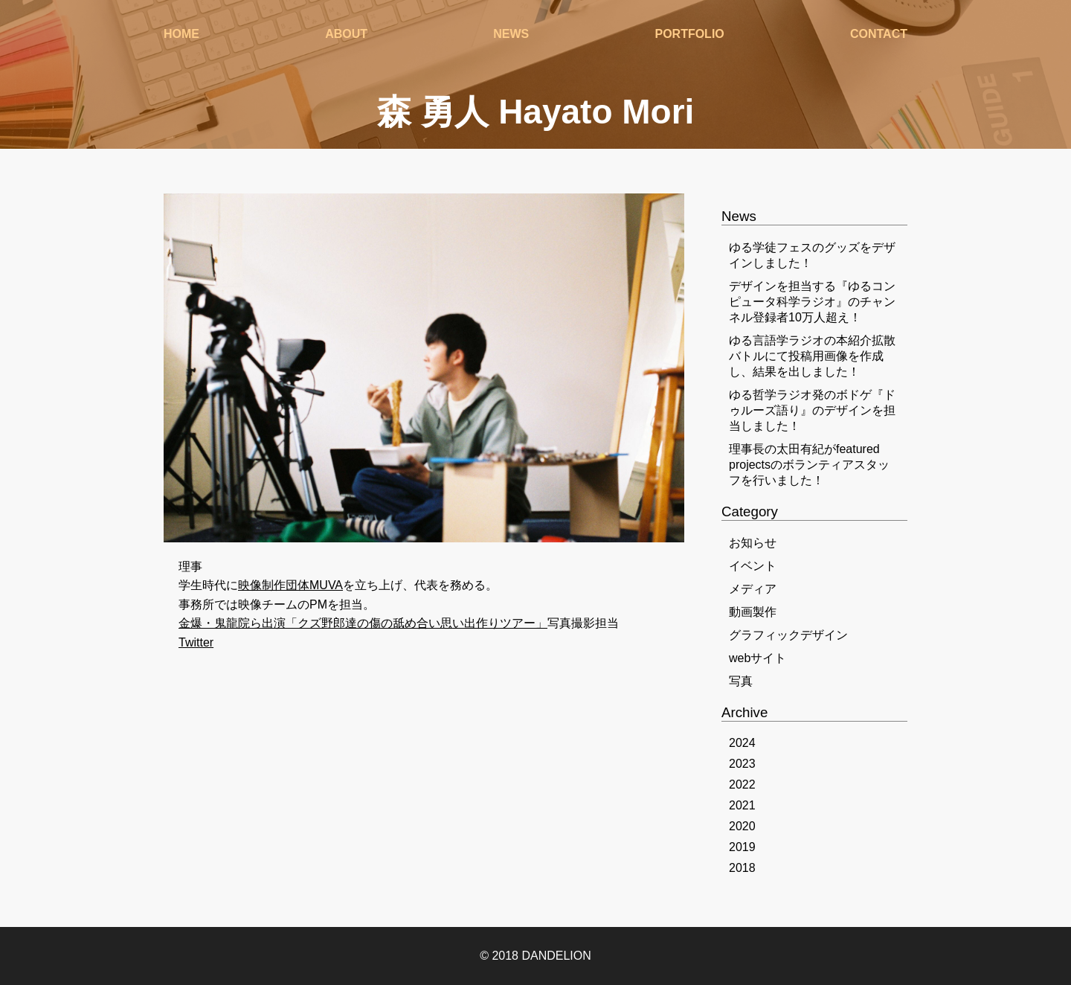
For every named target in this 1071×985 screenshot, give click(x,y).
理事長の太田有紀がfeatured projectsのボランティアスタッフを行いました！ (809, 465)
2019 (742, 847)
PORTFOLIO (689, 37)
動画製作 (752, 612)
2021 (742, 805)
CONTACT (878, 37)
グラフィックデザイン (788, 635)
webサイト (757, 658)
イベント (752, 565)
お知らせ (752, 542)
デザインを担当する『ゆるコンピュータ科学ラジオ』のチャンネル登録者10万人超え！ (812, 302)
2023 (742, 763)
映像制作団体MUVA (290, 585)
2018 (742, 868)
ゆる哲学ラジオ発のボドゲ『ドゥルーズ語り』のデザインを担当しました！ (812, 410)
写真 (741, 681)
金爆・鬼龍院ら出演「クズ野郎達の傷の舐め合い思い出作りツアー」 (362, 623)
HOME (181, 37)
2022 (742, 784)
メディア (752, 589)
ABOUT (346, 37)
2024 (742, 743)
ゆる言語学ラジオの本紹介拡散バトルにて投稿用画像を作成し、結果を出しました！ (812, 356)
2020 (742, 826)
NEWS (511, 37)
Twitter (195, 642)
